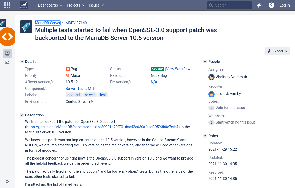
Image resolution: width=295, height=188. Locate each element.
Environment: (36, 101)
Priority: (31, 75)
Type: (29, 69)
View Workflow (178, 69)
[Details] (22, 61)
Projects (73, 5)
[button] (7, 5)
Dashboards (48, 5)
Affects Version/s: (39, 82)
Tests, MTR (86, 88)
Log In (285, 5)
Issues (94, 5)
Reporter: (215, 86)
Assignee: (216, 69)
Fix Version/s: (121, 82)
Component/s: (36, 88)
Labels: (31, 95)
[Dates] (205, 136)
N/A (154, 82)
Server (71, 88)
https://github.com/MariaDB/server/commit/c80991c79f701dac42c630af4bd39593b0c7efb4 (102, 127)
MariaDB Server (47, 23)
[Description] (22, 115)
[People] (205, 61)
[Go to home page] (23, 5)
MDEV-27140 (76, 23)
